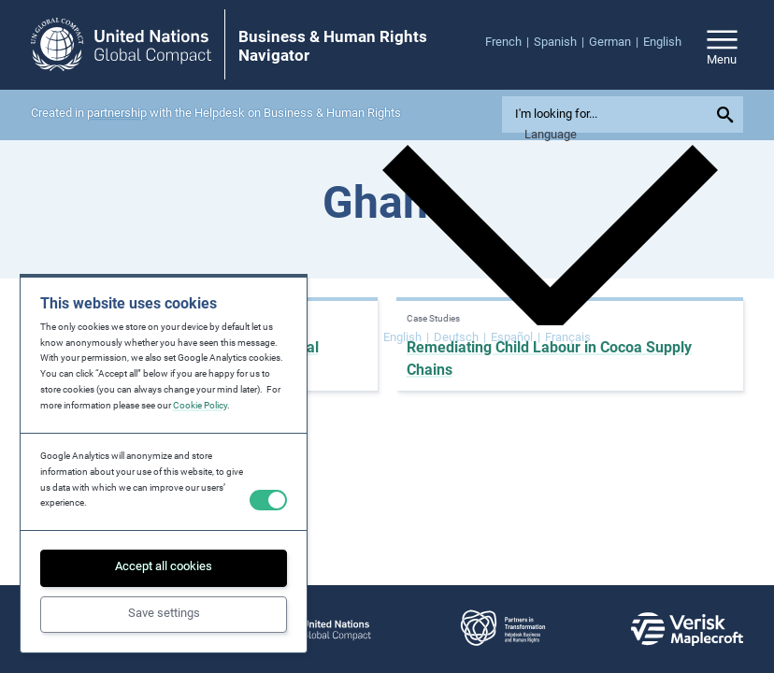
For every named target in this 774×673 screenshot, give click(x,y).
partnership (117, 113)
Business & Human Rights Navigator (332, 46)
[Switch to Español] (515, 338)
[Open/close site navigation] (722, 44)
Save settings (164, 613)
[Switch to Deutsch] (460, 338)
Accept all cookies (163, 566)
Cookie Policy (200, 405)
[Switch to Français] (568, 338)
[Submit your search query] (727, 114)
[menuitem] (509, 42)
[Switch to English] (406, 338)
